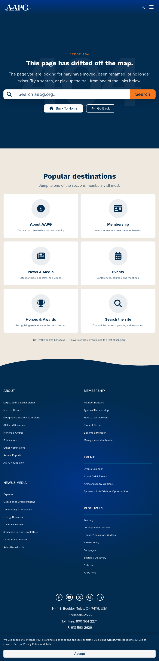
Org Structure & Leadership (19, 403)
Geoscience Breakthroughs (19, 502)
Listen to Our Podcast (15, 539)
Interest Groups (12, 410)
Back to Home (63, 108)
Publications (10, 440)
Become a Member (95, 433)
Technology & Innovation (17, 509)
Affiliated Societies (14, 425)
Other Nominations (14, 448)
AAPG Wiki (90, 573)
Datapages (90, 550)
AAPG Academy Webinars (99, 484)
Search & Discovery (95, 558)
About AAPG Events (95, 476)
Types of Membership (96, 410)
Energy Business (13, 517)
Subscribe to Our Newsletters (20, 532)
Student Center (93, 425)
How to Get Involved (96, 417)
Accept (79, 653)
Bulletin (88, 565)
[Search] (143, 7)
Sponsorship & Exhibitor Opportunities (106, 491)
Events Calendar (93, 469)
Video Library (91, 542)
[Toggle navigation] (151, 7)
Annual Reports (12, 455)
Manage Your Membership (99, 440)
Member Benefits (94, 403)
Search (142, 94)
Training (88, 520)
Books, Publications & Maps (100, 535)
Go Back (101, 108)
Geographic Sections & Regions (21, 417)
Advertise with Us (13, 547)
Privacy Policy (31, 644)
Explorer (8, 494)
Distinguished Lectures (97, 527)
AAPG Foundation (13, 463)
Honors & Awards (13, 433)
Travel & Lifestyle (13, 524)
